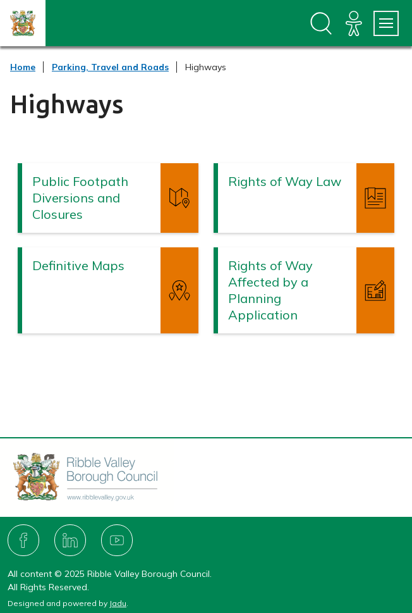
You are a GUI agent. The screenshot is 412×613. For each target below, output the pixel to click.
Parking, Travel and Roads (110, 67)
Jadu (117, 603)
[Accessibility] (354, 23)
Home (22, 67)
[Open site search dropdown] (321, 23)
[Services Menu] (386, 23)
